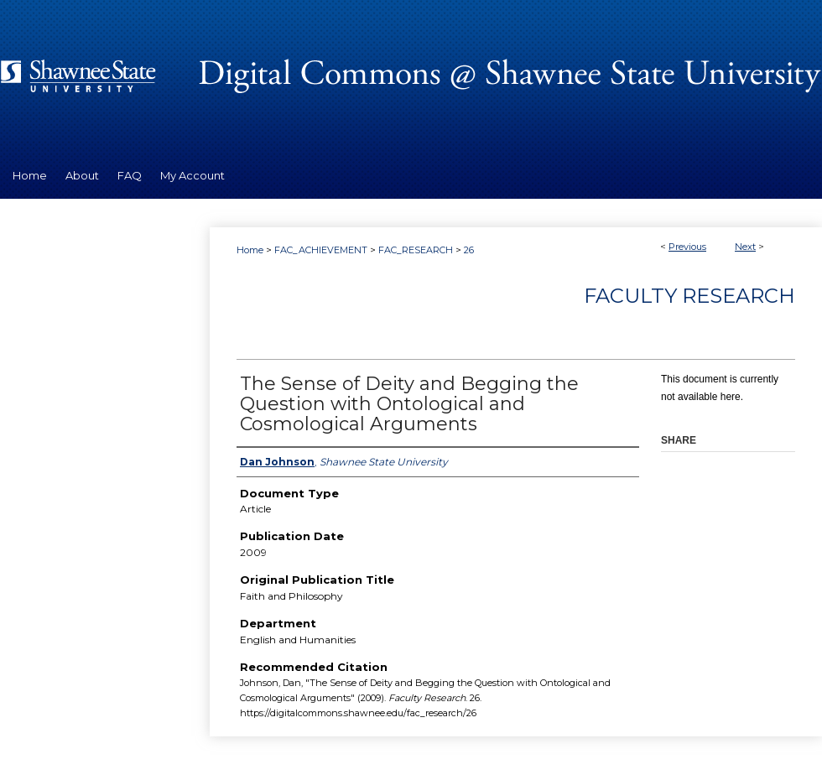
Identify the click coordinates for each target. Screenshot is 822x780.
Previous (687, 246)
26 (469, 250)
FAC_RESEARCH (415, 250)
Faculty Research (689, 295)
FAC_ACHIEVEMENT (320, 250)
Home (250, 250)
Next (745, 246)
